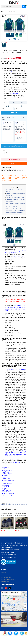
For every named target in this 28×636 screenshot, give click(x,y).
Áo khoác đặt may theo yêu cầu (8, 504)
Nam (5, 102)
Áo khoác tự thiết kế (22, 504)
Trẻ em (23, 102)
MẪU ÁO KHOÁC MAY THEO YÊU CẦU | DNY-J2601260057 (6, 514)
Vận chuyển (4, 575)
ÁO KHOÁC (12, 12)
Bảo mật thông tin (5, 581)
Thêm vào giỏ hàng (14, 159)
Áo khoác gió (9, 503)
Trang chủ (4, 12)
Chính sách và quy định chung (8, 579)
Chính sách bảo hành (6, 577)
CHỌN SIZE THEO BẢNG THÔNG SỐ (14, 146)
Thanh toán (3, 572)
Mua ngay (14, 163)
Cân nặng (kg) (18, 106)
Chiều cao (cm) (5, 106)
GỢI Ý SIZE (14, 113)
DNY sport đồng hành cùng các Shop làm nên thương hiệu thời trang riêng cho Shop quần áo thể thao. (15, 210)
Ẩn (18, 187)
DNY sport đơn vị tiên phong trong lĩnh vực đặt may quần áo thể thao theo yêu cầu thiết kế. (15, 205)
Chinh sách (4, 569)
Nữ (14, 102)
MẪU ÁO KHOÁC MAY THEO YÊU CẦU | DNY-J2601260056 (20, 514)
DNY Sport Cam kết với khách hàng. (15, 197)
